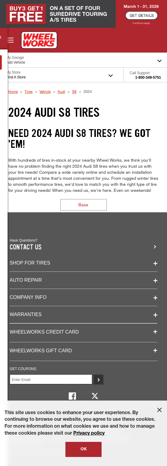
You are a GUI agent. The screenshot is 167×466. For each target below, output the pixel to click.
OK (83, 449)
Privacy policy (89, 433)
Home (13, 91)
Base (83, 204)
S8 (74, 91)
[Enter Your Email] (51, 379)
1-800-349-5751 (148, 77)
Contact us (26, 247)
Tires (29, 91)
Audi (61, 91)
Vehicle (45, 91)
